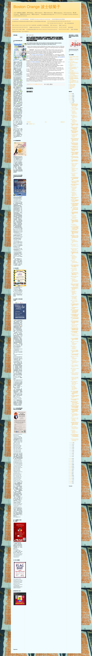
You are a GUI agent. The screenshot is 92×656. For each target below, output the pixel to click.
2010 (71, 475)
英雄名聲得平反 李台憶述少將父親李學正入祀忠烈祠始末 (74, 143)
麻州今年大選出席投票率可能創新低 (75, 399)
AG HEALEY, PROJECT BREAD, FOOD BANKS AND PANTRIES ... (74, 165)
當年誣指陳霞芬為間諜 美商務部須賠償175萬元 (75, 305)
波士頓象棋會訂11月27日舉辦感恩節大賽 (74, 147)
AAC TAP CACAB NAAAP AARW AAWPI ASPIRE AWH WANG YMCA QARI (59, 21)
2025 (71, 95)
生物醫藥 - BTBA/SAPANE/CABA (34, 27)
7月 (71, 447)
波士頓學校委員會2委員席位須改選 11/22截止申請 (74, 288)
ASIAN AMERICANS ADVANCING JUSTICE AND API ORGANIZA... (74, 383)
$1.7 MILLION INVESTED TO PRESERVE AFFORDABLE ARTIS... (74, 292)
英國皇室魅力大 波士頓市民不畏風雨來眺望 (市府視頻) (74, 105)
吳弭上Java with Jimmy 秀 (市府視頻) (74, 277)
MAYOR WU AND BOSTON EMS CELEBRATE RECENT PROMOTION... (74, 188)
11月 (71, 102)
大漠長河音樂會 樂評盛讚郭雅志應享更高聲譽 (74, 213)
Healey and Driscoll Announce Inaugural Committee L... (74, 174)
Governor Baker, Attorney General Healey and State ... (74, 108)
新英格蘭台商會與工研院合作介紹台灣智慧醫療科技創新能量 (75, 424)
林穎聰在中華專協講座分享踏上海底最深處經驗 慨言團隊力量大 (75, 154)
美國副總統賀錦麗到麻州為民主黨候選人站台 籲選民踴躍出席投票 (75, 411)
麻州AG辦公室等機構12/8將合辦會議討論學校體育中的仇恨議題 (74, 393)
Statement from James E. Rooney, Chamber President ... (75, 335)
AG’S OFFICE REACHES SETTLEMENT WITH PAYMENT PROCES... (74, 387)
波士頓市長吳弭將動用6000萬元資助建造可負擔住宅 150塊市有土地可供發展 (75, 228)
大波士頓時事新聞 (15, 19)
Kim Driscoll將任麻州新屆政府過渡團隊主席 (74, 339)
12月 (72, 101)
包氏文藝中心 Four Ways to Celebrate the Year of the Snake (40, 19)
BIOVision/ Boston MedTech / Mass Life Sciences (49, 27)
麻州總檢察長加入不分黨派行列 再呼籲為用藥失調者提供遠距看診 (75, 232)
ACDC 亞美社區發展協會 (24, 19)
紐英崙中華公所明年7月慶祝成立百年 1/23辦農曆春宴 (74, 128)
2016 (71, 466)
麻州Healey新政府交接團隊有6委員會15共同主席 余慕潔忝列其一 (74, 221)
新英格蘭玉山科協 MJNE (74, 77)
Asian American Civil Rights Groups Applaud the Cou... (74, 249)
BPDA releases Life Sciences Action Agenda (74, 301)
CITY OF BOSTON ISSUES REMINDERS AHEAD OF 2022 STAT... (74, 415)
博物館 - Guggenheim (62, 25)
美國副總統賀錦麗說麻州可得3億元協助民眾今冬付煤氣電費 (75, 406)
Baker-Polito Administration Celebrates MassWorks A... (74, 347)
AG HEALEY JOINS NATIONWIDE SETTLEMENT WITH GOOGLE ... (74, 298)
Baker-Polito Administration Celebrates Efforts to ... (74, 262)
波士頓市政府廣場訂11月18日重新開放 (74, 332)
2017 (71, 464)
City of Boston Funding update (74, 225)
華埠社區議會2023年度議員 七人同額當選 (74, 124)
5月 (71, 450)
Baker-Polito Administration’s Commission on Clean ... (74, 116)
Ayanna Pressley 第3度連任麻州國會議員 (75, 354)
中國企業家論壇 (72, 85)
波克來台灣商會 (72, 84)
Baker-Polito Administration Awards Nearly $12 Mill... (74, 241)
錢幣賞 (71, 88)
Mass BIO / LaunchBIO (63, 27)
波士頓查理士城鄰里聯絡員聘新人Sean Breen (75, 396)
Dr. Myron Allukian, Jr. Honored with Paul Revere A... (74, 366)
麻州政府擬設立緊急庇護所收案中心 (75, 185)
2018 (71, 463)
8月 (71, 445)
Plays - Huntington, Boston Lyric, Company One (55, 23)
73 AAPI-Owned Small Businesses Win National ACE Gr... (74, 325)
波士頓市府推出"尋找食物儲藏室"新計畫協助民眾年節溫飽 (74, 329)
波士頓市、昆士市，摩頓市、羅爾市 (18, 29)
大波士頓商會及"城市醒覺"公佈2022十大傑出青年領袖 (75, 273)
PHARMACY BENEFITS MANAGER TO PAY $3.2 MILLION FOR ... (75, 374)
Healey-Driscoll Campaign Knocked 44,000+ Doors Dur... (75, 362)
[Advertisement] (18, 627)
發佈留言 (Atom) (32, 123)
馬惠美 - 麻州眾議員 (74, 29)
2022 (71, 99)
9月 (71, 444)
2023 (71, 98)
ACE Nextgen (72, 61)
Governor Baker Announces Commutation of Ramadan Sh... (74, 217)
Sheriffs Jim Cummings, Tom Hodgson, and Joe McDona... (75, 439)
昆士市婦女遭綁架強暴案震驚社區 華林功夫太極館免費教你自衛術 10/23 (75, 205)
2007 (71, 479)
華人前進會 (72, 70)
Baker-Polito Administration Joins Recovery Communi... (74, 121)
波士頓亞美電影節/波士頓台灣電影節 (58, 19)
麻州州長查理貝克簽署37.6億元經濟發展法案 (75, 318)
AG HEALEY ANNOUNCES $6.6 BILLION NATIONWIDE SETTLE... (74, 169)
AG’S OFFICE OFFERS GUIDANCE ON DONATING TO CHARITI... (74, 135)
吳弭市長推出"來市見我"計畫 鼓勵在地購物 (74, 157)
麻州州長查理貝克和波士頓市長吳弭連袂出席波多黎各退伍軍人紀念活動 (75, 311)
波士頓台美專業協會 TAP (74, 75)
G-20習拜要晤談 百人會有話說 (74, 308)
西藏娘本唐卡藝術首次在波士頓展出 (75, 198)
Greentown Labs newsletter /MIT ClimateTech (20, 27)
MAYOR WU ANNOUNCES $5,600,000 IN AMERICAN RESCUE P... (74, 257)
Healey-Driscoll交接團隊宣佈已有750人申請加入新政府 (75, 181)
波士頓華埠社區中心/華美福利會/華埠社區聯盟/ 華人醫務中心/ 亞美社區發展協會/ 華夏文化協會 (29, 21)
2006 (71, 481)
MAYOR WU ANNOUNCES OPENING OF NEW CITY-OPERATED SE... (74, 280)
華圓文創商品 (72, 87)
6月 (71, 448)
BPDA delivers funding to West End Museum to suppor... (75, 370)
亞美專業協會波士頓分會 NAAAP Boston (74, 74)
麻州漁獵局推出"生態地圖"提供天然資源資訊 (74, 253)
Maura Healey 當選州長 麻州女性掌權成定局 (74, 351)
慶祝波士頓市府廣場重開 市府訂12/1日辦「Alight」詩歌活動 (75, 285)
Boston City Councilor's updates (64, 29)
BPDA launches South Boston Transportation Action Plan (74, 343)
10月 (72, 442)
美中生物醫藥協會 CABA (74, 80)
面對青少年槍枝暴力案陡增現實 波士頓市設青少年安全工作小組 (75, 140)
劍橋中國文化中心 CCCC (74, 72)
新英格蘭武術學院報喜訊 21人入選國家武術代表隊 (75, 200)
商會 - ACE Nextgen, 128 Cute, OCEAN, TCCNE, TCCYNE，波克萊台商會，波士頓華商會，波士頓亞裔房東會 (30, 25)
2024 (71, 96)
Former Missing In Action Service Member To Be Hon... (74, 270)
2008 (71, 478)
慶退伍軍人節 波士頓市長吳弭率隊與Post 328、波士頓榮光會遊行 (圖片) (75, 403)
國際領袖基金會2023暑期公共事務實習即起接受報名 (74, 131)
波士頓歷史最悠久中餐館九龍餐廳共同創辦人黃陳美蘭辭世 (75, 315)
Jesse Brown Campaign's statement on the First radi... (74, 431)
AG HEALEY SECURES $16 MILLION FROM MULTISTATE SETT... (74, 378)
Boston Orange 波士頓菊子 (36, 6)
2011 (71, 473)
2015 (71, 467)
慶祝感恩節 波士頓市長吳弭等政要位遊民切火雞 (74, 149)
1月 (71, 456)
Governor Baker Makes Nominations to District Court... (74, 427)
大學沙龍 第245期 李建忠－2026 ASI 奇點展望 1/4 (20, 31)
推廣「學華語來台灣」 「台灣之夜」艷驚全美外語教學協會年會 (75, 209)
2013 (71, 470)
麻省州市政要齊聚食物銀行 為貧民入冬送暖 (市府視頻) (75, 266)
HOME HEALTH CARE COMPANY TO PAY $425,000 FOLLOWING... (74, 419)
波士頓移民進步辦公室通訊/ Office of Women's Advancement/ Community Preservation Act (42, 29)
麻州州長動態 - (70, 27)
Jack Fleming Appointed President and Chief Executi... (74, 112)
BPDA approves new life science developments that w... (74, 245)
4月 (71, 451)
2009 (71, 476)
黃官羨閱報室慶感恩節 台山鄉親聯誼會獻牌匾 (75, 178)
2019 (71, 461)
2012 (71, 472)
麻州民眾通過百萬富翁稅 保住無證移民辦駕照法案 (75, 322)
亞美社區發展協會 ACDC (74, 67)
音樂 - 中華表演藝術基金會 (69, 23)
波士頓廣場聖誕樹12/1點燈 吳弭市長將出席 (74, 161)
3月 (71, 453)
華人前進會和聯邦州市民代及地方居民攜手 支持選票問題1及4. (75, 436)
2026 (71, 93)
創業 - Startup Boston (53, 25)
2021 (71, 458)
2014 (71, 469)
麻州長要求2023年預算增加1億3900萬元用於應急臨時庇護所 (75, 237)
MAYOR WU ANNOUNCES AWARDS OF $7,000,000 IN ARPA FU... (74, 194)
